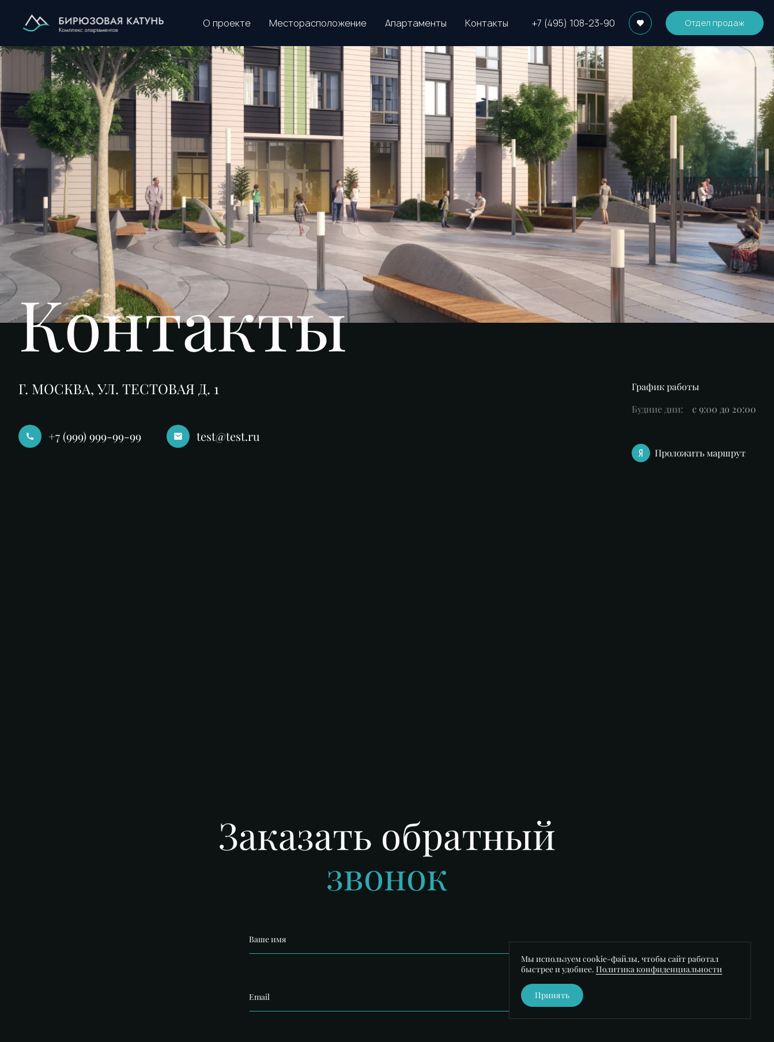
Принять (552, 995)
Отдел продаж (715, 22)
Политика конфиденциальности (659, 969)
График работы (665, 386)
